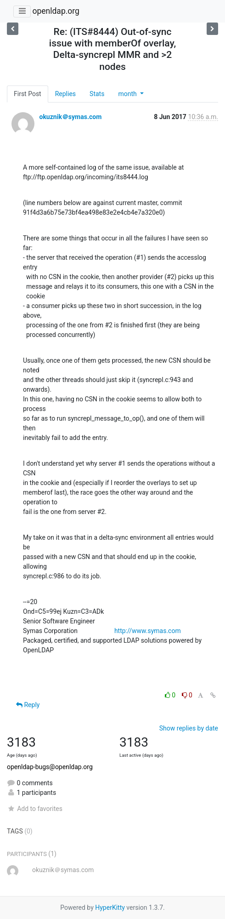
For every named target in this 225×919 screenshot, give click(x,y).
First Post (27, 93)
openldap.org (55, 11)
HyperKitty (110, 907)
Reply (27, 704)
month (128, 93)
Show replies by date (188, 728)
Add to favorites (34, 808)
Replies (65, 93)
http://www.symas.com (147, 630)
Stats (97, 93)
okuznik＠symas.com (70, 116)
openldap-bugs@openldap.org (50, 767)
